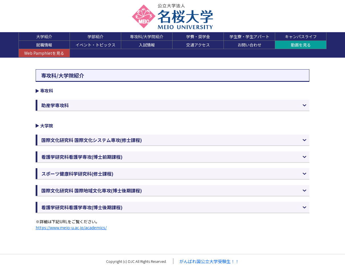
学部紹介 (96, 36)
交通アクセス (198, 45)
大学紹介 (44, 36)
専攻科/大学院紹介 (146, 36)
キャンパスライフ (301, 36)
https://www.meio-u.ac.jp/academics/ (71, 227)
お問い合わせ (249, 45)
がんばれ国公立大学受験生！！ (209, 261)
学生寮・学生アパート (249, 36)
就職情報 (44, 45)
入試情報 (147, 45)
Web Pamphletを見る (44, 53)
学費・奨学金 (198, 36)
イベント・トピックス (95, 45)
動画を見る (301, 45)
